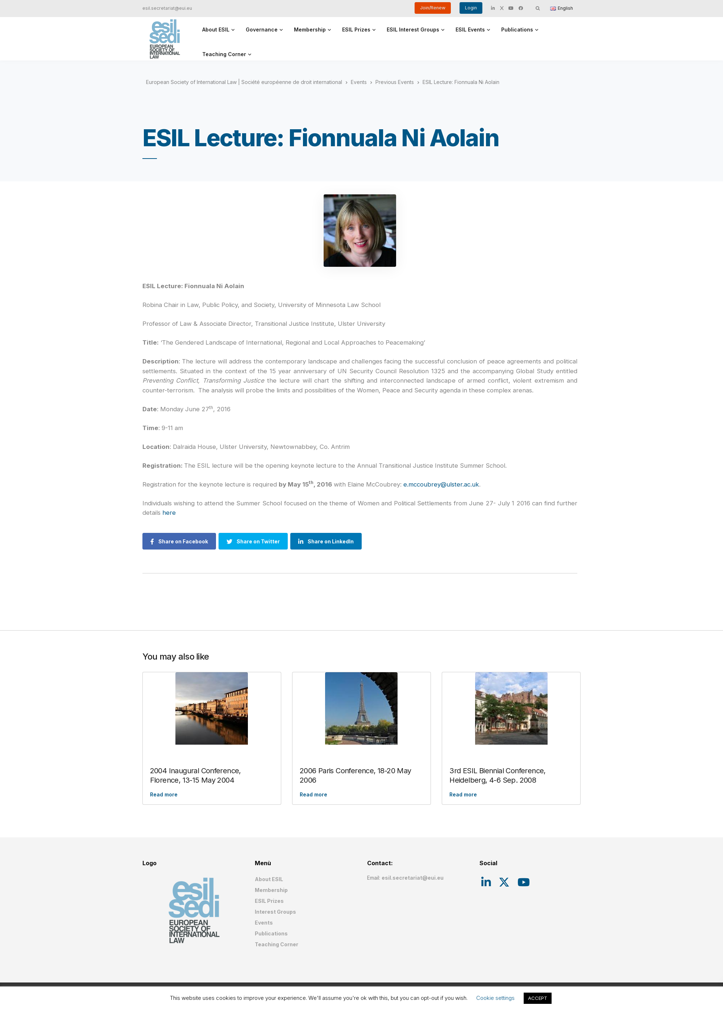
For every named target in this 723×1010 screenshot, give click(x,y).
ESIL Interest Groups (413, 29)
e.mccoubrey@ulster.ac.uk (441, 484)
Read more (164, 794)
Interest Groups (275, 912)
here (169, 512)
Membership (310, 29)
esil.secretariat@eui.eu (167, 8)
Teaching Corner (224, 54)
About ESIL (215, 29)
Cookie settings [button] (495, 997)
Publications (517, 29)
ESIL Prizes (356, 29)
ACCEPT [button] (537, 998)
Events (264, 922)
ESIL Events (470, 29)
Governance (262, 29)
